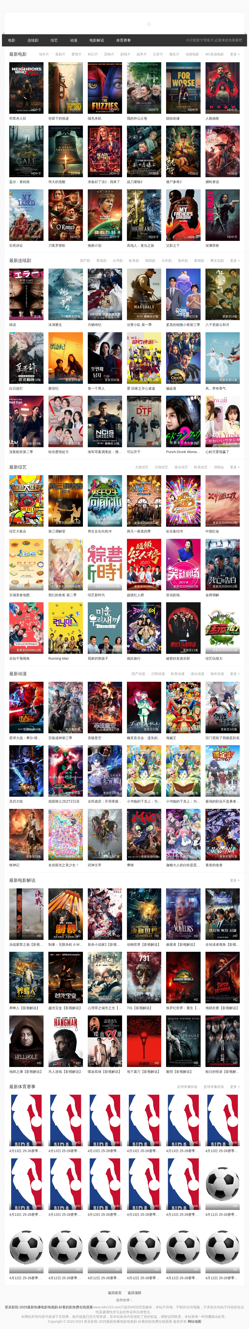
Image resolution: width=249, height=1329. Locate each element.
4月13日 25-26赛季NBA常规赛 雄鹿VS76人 (42, 1151)
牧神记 (14, 865)
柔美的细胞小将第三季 (183, 325)
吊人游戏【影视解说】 (65, 1072)
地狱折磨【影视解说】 (222, 1008)
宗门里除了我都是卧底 (222, 738)
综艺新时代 (96, 595)
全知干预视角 (19, 658)
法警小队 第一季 (139, 325)
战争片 (142, 54)
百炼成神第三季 (60, 738)
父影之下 (173, 245)
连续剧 (32, 40)
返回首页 (115, 1293)
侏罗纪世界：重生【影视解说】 (190, 1008)
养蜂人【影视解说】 (24, 1008)
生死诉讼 (16, 245)
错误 (12, 325)
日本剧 (166, 260)
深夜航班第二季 (21, 452)
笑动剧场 (173, 595)
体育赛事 (123, 40)
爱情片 (76, 54)
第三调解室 (56, 531)
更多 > (235, 54)
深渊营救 (212, 245)
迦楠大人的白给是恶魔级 (185, 865)
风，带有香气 (215, 388)
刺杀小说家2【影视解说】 (107, 944)
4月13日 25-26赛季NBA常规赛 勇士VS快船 (198, 1151)
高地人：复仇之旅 (140, 245)
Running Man (58, 658)
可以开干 (134, 452)
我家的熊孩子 (98, 658)
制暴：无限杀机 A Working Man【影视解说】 (82, 944)
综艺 (54, 40)
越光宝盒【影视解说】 (65, 1008)
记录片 (158, 54)
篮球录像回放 (214, 1087)
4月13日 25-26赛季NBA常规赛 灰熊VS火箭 (120, 1214)
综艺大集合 (17, 531)
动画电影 (192, 54)
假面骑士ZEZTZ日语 (64, 801)
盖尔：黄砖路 (19, 182)
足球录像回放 (187, 1087)
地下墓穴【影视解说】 (144, 1072)
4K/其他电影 (214, 54)
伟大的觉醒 (56, 182)
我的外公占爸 (137, 118)
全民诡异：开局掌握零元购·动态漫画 (115, 801)
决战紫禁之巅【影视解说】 (29, 944)
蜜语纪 (53, 388)
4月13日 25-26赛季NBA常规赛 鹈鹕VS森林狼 (200, 1214)
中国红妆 (212, 531)
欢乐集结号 (174, 531)
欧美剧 (134, 260)
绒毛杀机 (94, 118)
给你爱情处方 (58, 452)
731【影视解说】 (140, 1008)
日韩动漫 (158, 674)
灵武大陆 (16, 801)
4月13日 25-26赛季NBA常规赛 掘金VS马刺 (81, 1214)
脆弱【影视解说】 (179, 1072)
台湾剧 (118, 260)
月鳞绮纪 (94, 325)
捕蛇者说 (212, 182)
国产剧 (85, 260)
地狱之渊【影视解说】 (26, 1072)
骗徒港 (171, 388)
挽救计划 (94, 245)
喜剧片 (60, 54)
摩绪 (130, 865)
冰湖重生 (55, 325)
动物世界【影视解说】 (144, 944)
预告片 (174, 54)
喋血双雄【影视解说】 (105, 1072)
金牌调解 (212, 595)
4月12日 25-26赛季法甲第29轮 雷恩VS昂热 (159, 1278)
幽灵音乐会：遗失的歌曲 (145, 738)
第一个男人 (96, 388)
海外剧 (183, 260)
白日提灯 (16, 388)
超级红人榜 (135, 595)
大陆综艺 (142, 467)
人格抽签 (212, 118)
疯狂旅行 (134, 658)
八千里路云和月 (217, 325)
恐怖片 (109, 54)
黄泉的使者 (213, 865)
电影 (11, 40)
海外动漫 (217, 674)
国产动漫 (138, 674)
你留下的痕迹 (58, 118)
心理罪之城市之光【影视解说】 (111, 1008)
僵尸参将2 (174, 182)
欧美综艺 (201, 467)
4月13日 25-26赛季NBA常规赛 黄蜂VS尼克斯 (122, 1151)
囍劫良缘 (173, 118)
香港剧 (101, 260)
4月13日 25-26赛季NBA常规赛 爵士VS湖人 (159, 1214)
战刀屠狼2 (134, 182)
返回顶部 (134, 1293)
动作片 (44, 54)
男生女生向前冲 (100, 531)
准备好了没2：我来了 (104, 182)
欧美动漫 (178, 674)
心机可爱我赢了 (217, 452)
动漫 (73, 40)
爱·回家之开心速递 (141, 388)
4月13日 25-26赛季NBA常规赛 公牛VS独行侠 (161, 1151)
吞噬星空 (94, 738)
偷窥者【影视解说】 (181, 944)
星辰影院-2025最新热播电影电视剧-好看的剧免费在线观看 (49, 1307)
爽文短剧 (217, 260)
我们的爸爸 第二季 (62, 595)
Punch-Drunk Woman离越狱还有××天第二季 (199, 452)
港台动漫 (197, 674)
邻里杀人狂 (17, 118)
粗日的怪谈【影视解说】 (224, 1072)
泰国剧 (199, 260)
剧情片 (125, 54)
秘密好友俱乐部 (178, 658)
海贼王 (171, 738)
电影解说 (96, 40)
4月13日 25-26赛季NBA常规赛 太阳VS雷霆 (41, 1214)
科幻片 (93, 54)
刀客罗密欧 (56, 245)
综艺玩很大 (213, 658)
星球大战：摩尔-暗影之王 (28, 738)
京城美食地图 (19, 595)
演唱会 (219, 467)
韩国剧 (150, 260)
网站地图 (194, 1321)
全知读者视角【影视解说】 (225, 944)
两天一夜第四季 (139, 531)
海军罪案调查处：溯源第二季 (110, 452)
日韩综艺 (161, 467)
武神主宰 (94, 865)
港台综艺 (181, 467)
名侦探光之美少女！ (63, 865)
